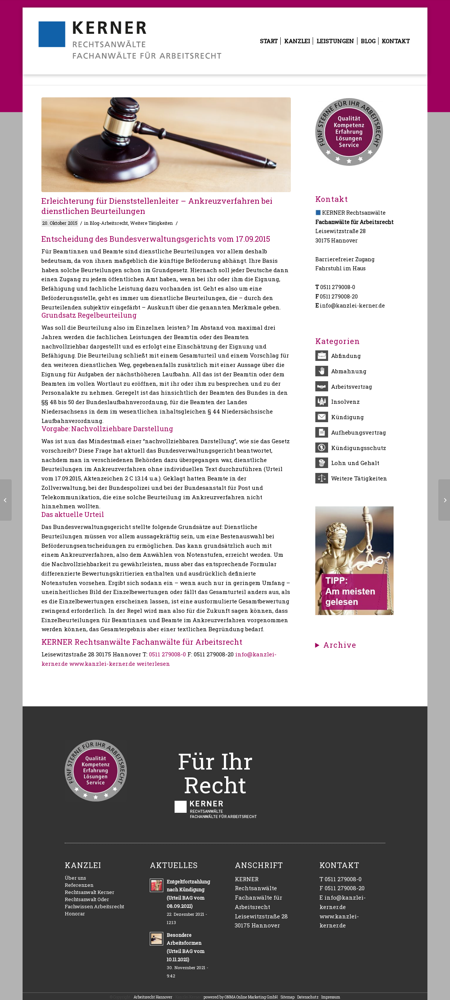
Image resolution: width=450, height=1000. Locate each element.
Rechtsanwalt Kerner (89, 892)
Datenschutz (308, 997)
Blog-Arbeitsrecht (109, 223)
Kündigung (347, 417)
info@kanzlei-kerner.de (352, 305)
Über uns (75, 877)
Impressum (330, 997)
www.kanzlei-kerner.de (102, 663)
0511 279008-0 (167, 654)
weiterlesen (153, 663)
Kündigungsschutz (358, 448)
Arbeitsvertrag (351, 386)
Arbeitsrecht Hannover (153, 997)
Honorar (75, 913)
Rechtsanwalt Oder (87, 899)
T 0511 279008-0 (340, 879)
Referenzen (79, 885)
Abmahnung (348, 371)
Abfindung (346, 355)
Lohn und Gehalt (355, 463)
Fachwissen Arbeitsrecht (94, 906)
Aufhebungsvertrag (358, 432)
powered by (214, 997)
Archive (339, 645)
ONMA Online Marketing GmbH (251, 997)
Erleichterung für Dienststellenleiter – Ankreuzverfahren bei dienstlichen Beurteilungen (156, 205)
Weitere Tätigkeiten (151, 223)
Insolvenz (345, 401)
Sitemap (287, 997)
